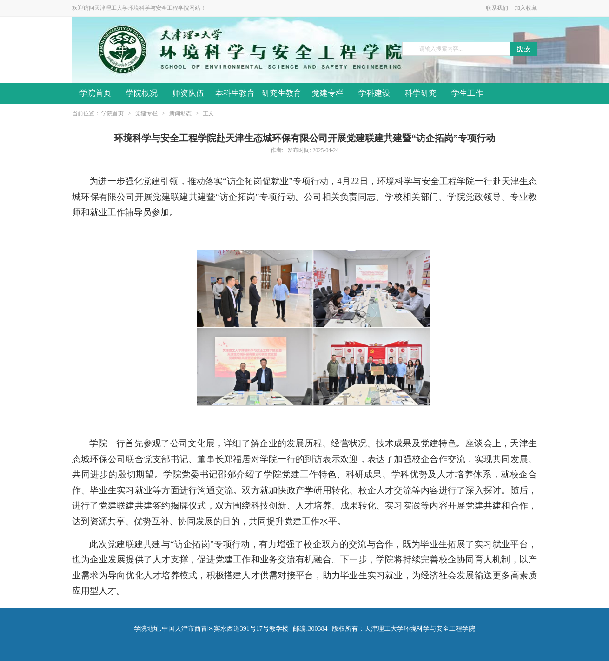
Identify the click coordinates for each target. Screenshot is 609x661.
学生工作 (467, 93)
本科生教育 (235, 93)
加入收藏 (526, 8)
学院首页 (95, 93)
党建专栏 (328, 93)
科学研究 (421, 93)
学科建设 (374, 93)
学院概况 (142, 93)
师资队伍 (188, 93)
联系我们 (497, 8)
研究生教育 (281, 93)
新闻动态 (180, 113)
